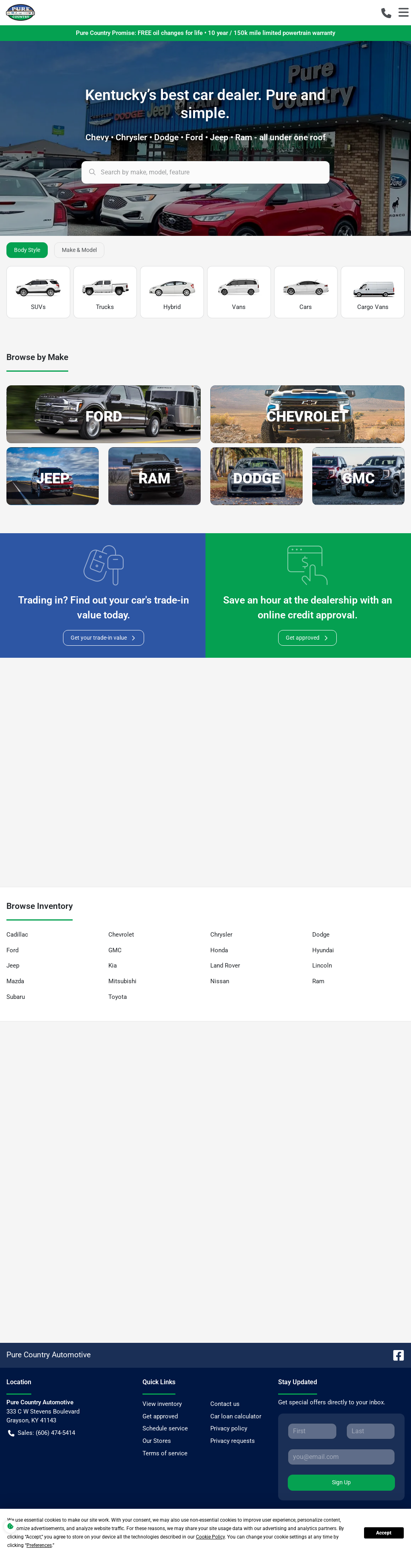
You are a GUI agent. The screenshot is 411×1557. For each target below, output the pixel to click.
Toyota (117, 996)
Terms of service (164, 1453)
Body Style (27, 250)
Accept (383, 1533)
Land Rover (225, 965)
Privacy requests (232, 1440)
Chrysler (221, 934)
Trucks (105, 292)
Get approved (307, 638)
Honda (219, 950)
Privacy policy (228, 1428)
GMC (115, 950)
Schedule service (165, 1428)
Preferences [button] (39, 1545)
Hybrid (172, 292)
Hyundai (323, 950)
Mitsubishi (122, 981)
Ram (318, 981)
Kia (112, 965)
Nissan (219, 981)
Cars (306, 292)
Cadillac (17, 934)
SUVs (38, 292)
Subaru (15, 996)
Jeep (12, 965)
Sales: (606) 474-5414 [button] (41, 1433)
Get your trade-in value (103, 638)
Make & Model (79, 250)
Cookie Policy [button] (210, 1537)
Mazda (15, 981)
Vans (239, 292)
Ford (12, 950)
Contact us (225, 1404)
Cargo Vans (373, 292)
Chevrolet (121, 934)
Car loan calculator (235, 1416)
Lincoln (322, 965)
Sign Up (341, 1482)
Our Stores (156, 1440)
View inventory (162, 1404)
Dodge (321, 934)
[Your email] (341, 1457)
